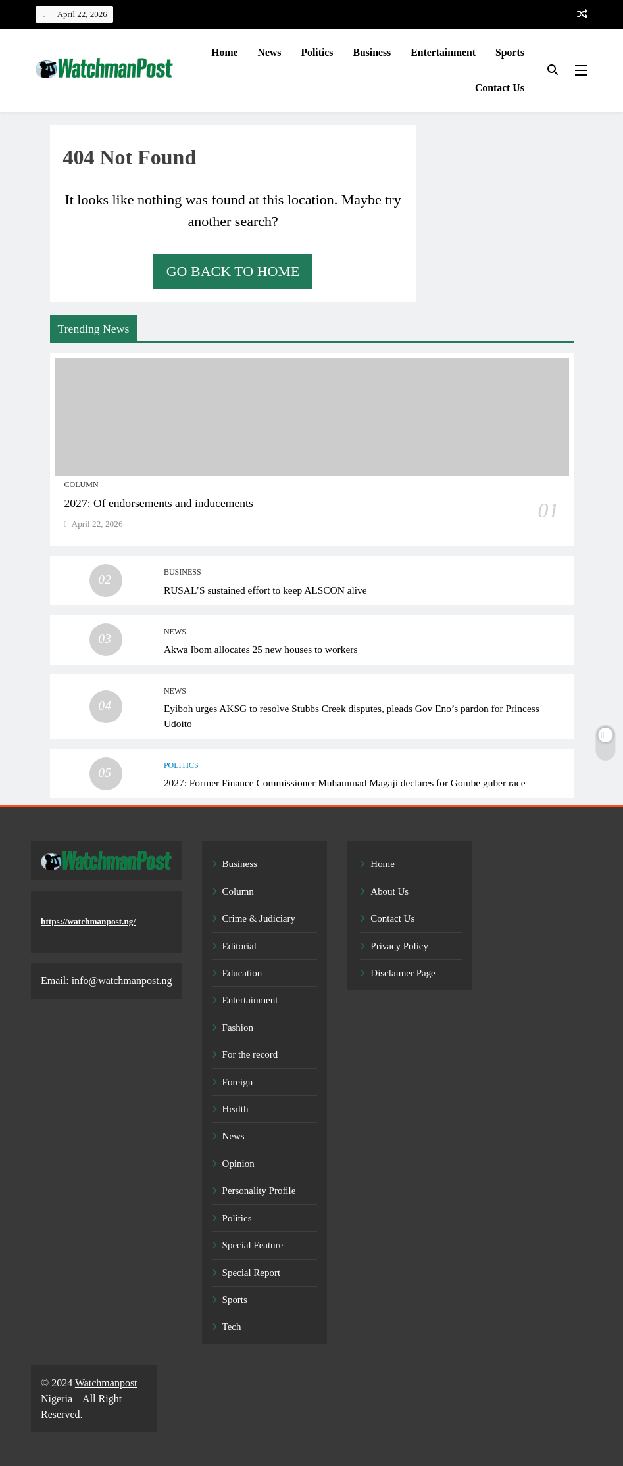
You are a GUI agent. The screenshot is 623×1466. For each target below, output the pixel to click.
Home (224, 52)
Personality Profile (259, 1190)
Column (81, 484)
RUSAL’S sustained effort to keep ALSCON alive (265, 590)
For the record (250, 1054)
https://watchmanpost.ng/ (88, 921)
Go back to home (233, 271)
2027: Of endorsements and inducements (158, 502)
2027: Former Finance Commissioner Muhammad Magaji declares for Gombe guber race (345, 782)
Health (235, 1109)
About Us (389, 891)
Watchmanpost (106, 1382)
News (270, 52)
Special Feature (253, 1245)
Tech (231, 1326)
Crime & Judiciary (258, 918)
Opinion (238, 1163)
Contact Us (499, 87)
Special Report (251, 1272)
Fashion (237, 1027)
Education (242, 973)
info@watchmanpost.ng (122, 980)
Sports (509, 52)
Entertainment (443, 52)
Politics (317, 52)
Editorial (239, 946)
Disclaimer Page (402, 973)
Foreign (237, 1082)
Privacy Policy (399, 946)
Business (372, 52)
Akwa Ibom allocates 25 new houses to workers (261, 649)
